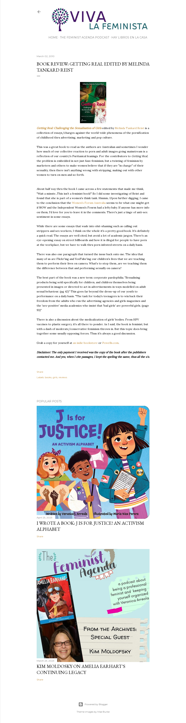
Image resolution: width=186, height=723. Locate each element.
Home (53, 37)
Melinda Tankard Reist (129, 128)
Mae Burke (103, 711)
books (48, 377)
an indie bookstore (85, 343)
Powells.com (110, 343)
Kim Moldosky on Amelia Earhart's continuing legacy (81, 669)
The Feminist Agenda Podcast (84, 37)
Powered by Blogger (93, 704)
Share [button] (40, 371)
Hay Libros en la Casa (129, 37)
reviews (63, 377)
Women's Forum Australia (89, 203)
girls (55, 377)
